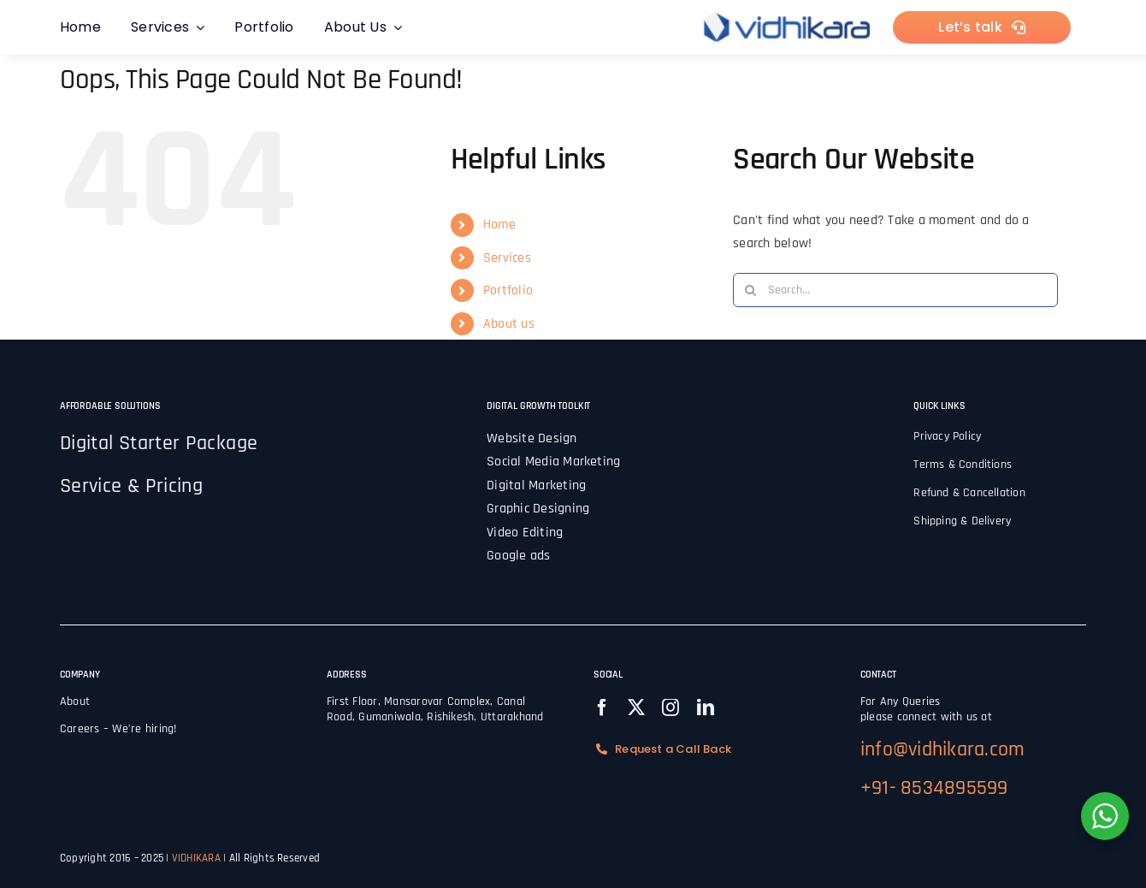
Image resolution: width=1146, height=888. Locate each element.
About (75, 701)
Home (499, 225)
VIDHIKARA (197, 858)
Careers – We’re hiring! (118, 729)
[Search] (750, 290)
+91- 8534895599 (934, 788)
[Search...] (895, 290)
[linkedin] (705, 707)
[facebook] (602, 707)
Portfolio (508, 290)
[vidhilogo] (786, 14)
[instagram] (670, 707)
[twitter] (636, 707)
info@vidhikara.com (942, 749)
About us (509, 324)
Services (507, 258)
